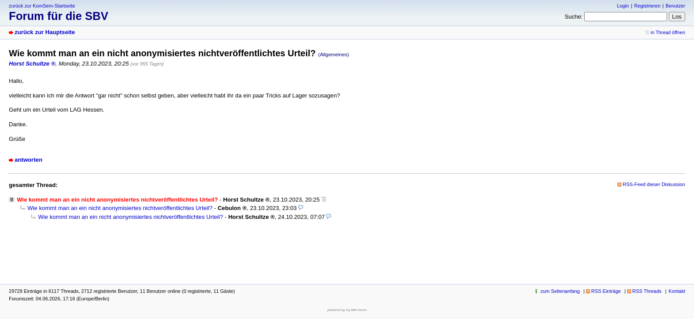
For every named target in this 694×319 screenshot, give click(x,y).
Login (623, 5)
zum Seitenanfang (560, 291)
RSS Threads (647, 291)
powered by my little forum (347, 310)
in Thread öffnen (668, 32)
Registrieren (647, 5)
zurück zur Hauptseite (45, 32)
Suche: (574, 16)
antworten (28, 159)
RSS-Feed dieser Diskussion (654, 184)
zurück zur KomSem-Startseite (42, 5)
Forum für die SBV (58, 16)
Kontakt (677, 291)
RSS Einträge (606, 291)
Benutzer (675, 5)
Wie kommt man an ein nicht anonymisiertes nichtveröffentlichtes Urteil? (119, 208)
